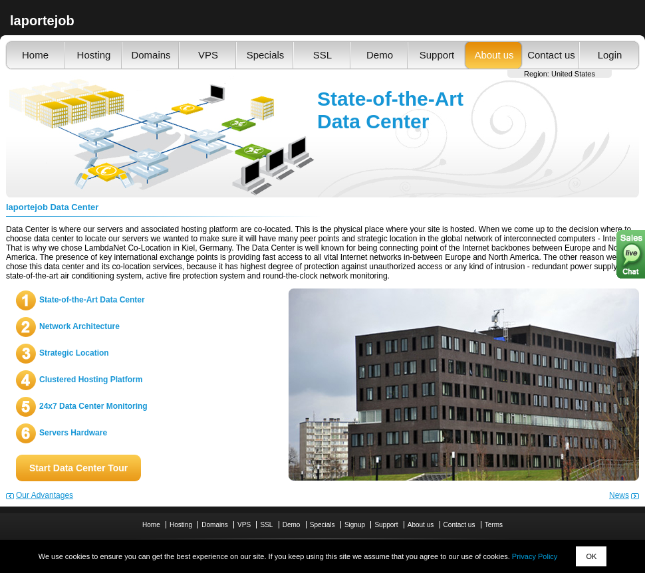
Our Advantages (44, 495)
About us (493, 54)
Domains (150, 54)
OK (591, 556)
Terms (494, 524)
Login (610, 54)
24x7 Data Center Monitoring (93, 406)
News (619, 495)
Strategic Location (74, 353)
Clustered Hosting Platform (90, 379)
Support (437, 54)
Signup (354, 524)
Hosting (94, 54)
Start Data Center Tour (78, 468)
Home (35, 54)
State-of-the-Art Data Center (92, 299)
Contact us (551, 54)
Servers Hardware (73, 432)
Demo (379, 54)
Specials (266, 54)
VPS (208, 54)
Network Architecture (79, 326)
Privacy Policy (534, 556)
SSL (322, 54)
